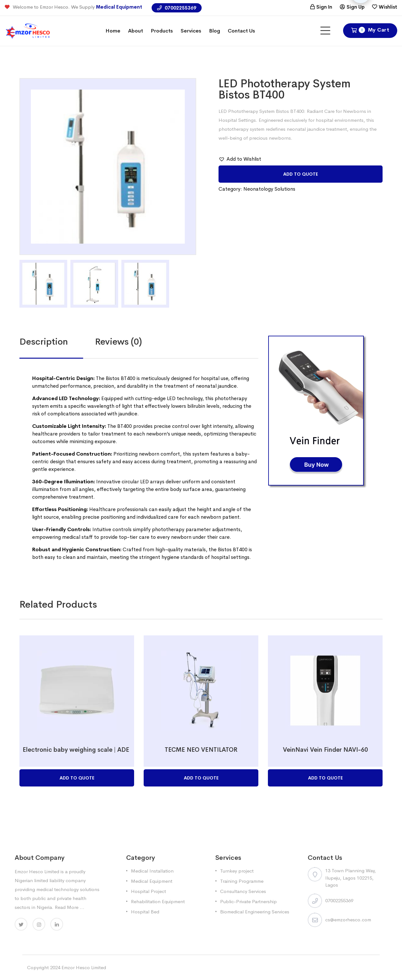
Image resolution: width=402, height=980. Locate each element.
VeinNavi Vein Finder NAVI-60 (325, 750)
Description (43, 341)
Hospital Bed (145, 912)
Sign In (324, 7)
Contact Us (241, 30)
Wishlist (388, 7)
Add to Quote (300, 174)
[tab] (57, 341)
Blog (214, 30)
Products (162, 30)
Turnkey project (237, 871)
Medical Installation (152, 871)
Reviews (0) (118, 341)
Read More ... (69, 907)
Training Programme (241, 881)
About (135, 30)
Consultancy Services (243, 891)
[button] (240, 159)
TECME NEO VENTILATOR (201, 750)
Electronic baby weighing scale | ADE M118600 (90, 750)
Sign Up (355, 7)
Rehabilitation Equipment (158, 901)
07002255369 (176, 8)
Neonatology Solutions (269, 189)
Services (191, 30)
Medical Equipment (119, 7)
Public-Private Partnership (248, 901)
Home (112, 30)
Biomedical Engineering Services (254, 912)
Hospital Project (148, 891)
